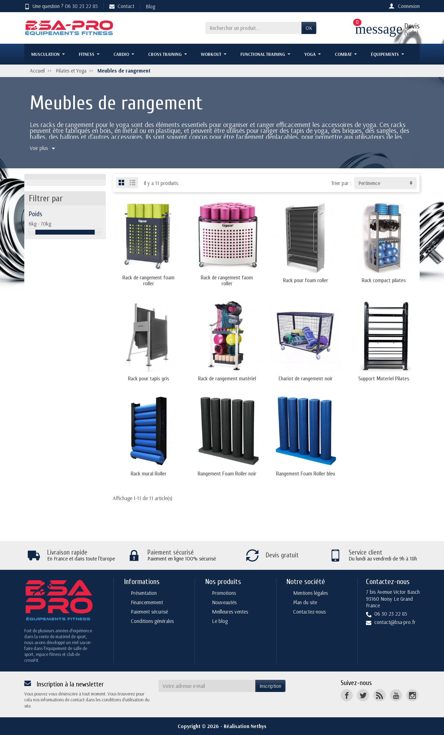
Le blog (220, 621)
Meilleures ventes (230, 611)
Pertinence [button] (369, 183)
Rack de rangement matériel (227, 378)
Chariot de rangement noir (306, 378)
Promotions (224, 593)
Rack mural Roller (148, 474)
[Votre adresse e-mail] (207, 686)
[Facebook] (347, 695)
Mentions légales (310, 593)
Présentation (144, 593)
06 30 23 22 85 (81, 6)
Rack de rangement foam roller (148, 280)
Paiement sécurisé (149, 611)
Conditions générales (152, 621)
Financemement (147, 602)
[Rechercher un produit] (253, 28)
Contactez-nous (309, 611)
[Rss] (379, 695)
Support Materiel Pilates (383, 378)
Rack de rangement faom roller (227, 280)
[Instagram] (412, 695)
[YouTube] (396, 695)
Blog (150, 6)
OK (309, 28)
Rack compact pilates (384, 280)
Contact (121, 6)
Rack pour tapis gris (148, 378)
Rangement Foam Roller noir (227, 474)
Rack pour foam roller (305, 280)
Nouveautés (224, 602)
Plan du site (305, 602)
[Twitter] (363, 695)
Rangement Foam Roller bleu (305, 474)
